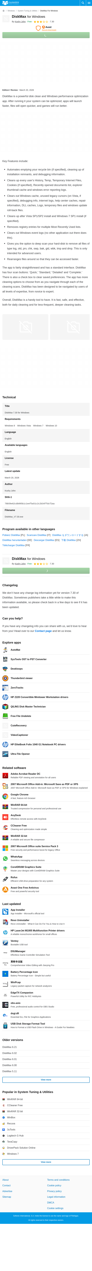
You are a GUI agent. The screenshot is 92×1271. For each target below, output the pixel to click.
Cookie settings (55, 1208)
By (19, 21)
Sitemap (6, 1197)
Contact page (43, 631)
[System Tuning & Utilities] (27, 11)
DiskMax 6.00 (9, 1065)
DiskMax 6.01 (9, 1059)
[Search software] (83, 3)
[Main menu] (89, 3)
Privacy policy (54, 1191)
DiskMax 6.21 (9, 1047)
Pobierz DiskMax (11, 535)
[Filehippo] (10, 3)
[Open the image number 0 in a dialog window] (25, 327)
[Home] (3, 10)
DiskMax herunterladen (14, 540)
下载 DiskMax (68, 540)
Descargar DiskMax (44, 540)
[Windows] (11, 11)
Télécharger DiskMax (13, 545)
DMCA (50, 1202)
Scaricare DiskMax (37, 535)
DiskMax (28, 16)
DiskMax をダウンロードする (67, 535)
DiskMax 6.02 (9, 1053)
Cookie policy (54, 1185)
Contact (6, 1185)
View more (46, 1080)
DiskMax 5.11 (9, 1071)
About (5, 1180)
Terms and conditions (58, 1180)
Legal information (56, 1197)
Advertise (7, 1191)
